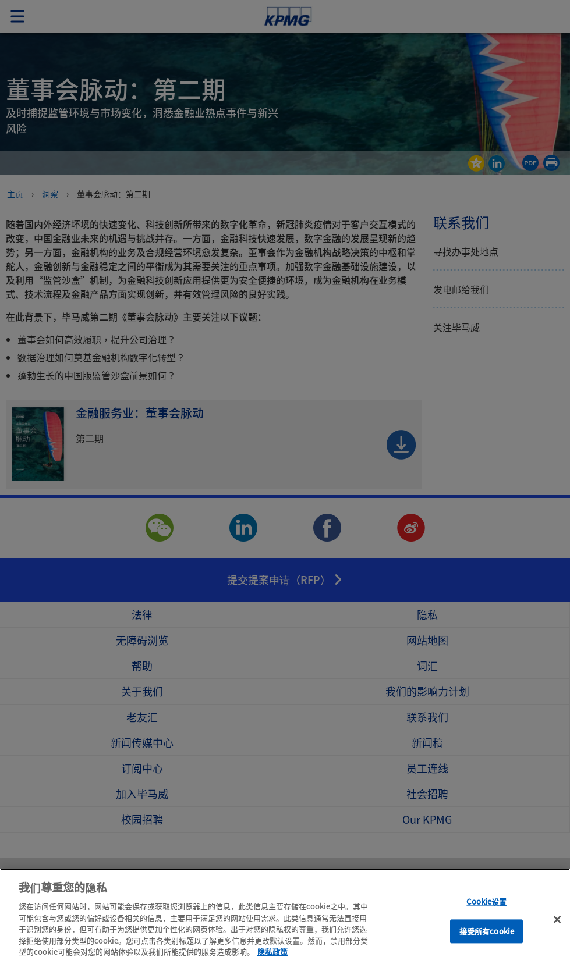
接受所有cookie (486, 941)
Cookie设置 (486, 911)
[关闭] (557, 929)
